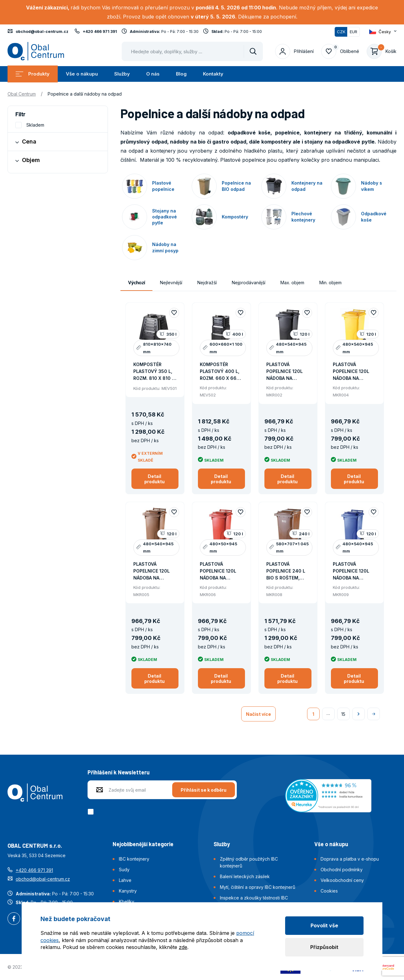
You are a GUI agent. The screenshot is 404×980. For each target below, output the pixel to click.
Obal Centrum (22, 94)
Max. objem (292, 282)
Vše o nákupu (82, 74)
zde (183, 947)
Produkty (33, 74)
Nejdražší (207, 282)
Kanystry (128, 891)
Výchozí (136, 282)
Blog (181, 74)
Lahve (125, 880)
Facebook (14, 919)
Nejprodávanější (248, 282)
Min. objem (330, 282)
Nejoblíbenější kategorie (143, 844)
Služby (122, 74)
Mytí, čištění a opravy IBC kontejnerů (257, 887)
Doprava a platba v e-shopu (350, 859)
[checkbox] (92, 811)
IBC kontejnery (134, 859)
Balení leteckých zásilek (245, 876)
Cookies (329, 891)
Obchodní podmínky (342, 869)
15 (343, 714)
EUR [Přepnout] (353, 31)
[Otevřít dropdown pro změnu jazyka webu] (382, 31)
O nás (153, 74)
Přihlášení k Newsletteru (119, 772)
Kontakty (213, 74)
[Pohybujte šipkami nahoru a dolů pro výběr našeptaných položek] (192, 51)
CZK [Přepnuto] (341, 31)
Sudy (124, 869)
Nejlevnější (171, 282)
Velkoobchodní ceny (342, 880)
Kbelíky (126, 901)
